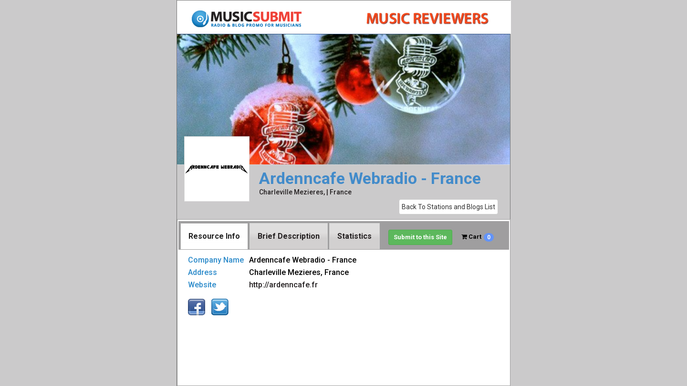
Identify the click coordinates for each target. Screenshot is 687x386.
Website (202, 284)
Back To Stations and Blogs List (448, 207)
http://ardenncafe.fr (283, 284)
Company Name (216, 259)
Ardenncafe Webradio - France (370, 178)
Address (202, 272)
